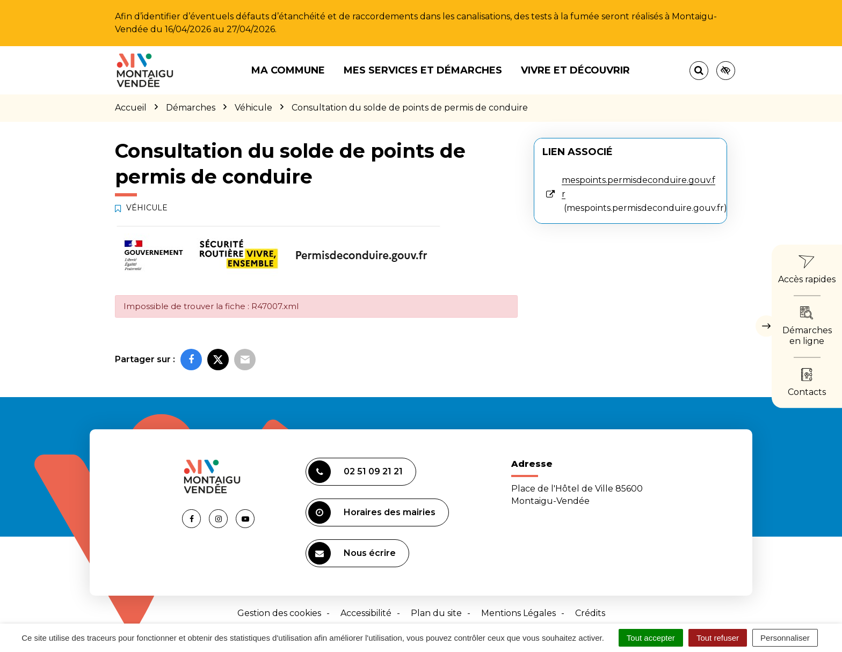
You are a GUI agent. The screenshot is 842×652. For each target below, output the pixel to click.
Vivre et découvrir (575, 70)
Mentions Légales (518, 613)
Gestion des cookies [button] (279, 613)
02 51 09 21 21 (355, 471)
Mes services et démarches (423, 70)
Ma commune (288, 70)
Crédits (590, 613)
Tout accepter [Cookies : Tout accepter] (651, 637)
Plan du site (436, 613)
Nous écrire (352, 553)
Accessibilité (365, 613)
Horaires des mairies (371, 512)
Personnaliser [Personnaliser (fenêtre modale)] (785, 637)
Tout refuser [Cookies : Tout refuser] (717, 637)
